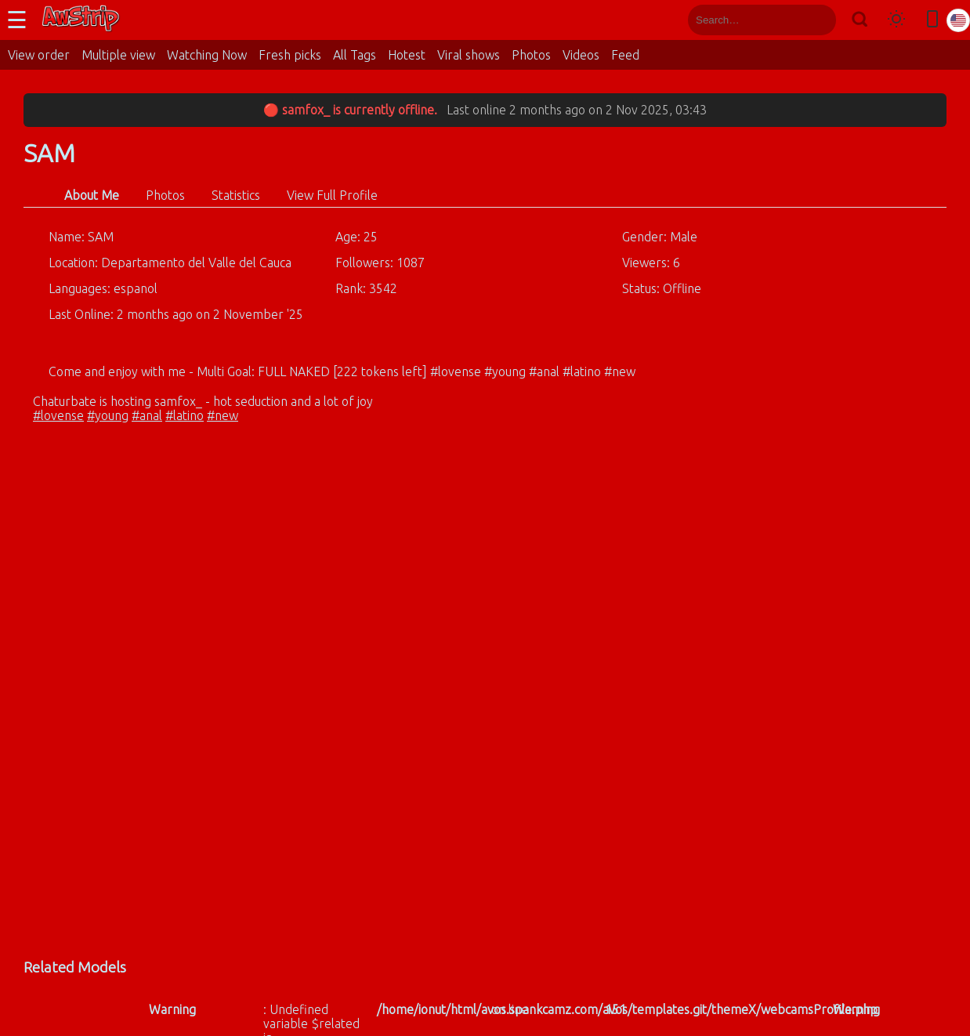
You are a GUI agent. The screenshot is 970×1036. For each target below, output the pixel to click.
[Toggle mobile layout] (932, 20)
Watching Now (207, 55)
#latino (184, 415)
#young (107, 415)
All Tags (354, 55)
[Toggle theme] (896, 20)
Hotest (406, 55)
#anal (147, 415)
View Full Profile (332, 195)
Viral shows (468, 55)
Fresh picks (290, 55)
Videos (581, 55)
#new (222, 415)
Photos (531, 55)
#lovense (58, 415)
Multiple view (118, 55)
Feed (625, 55)
